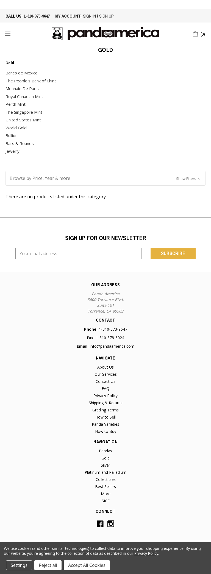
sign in (89, 16)
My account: (68, 16)
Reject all (48, 565)
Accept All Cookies (87, 565)
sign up (106, 16)
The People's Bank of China (31, 80)
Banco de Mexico (21, 73)
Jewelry (12, 151)
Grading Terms (105, 410)
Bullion (11, 135)
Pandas (105, 450)
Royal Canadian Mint (24, 96)
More (105, 493)
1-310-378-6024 (110, 337)
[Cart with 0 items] (199, 33)
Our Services (106, 374)
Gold (105, 458)
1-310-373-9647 (37, 16)
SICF (106, 500)
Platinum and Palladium (105, 472)
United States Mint (23, 119)
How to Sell (105, 417)
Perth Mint (15, 104)
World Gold (16, 127)
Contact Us (105, 381)
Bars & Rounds (19, 143)
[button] (105, 178)
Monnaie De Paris (22, 88)
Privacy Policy (105, 395)
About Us (105, 367)
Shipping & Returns (106, 402)
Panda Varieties (105, 424)
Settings (19, 565)
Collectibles (106, 479)
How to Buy (105, 431)
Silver (105, 465)
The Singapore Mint (23, 112)
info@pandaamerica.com (112, 346)
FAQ (105, 388)
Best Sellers (105, 486)
